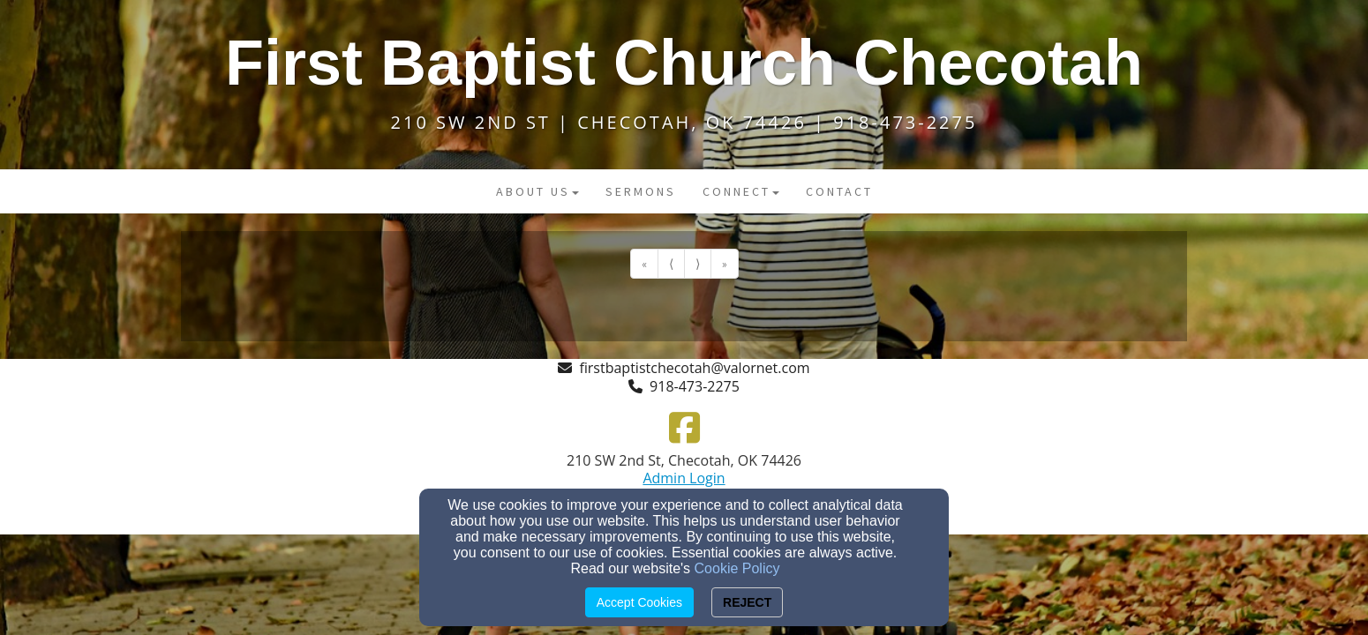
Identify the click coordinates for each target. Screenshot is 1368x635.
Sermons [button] (640, 191)
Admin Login (684, 478)
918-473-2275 (695, 386)
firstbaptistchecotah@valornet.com (694, 367)
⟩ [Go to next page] (697, 264)
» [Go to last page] (724, 264)
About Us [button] (537, 191)
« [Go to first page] (644, 264)
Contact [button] (839, 191)
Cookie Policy (737, 568)
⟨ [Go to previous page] (671, 264)
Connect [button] (741, 191)
